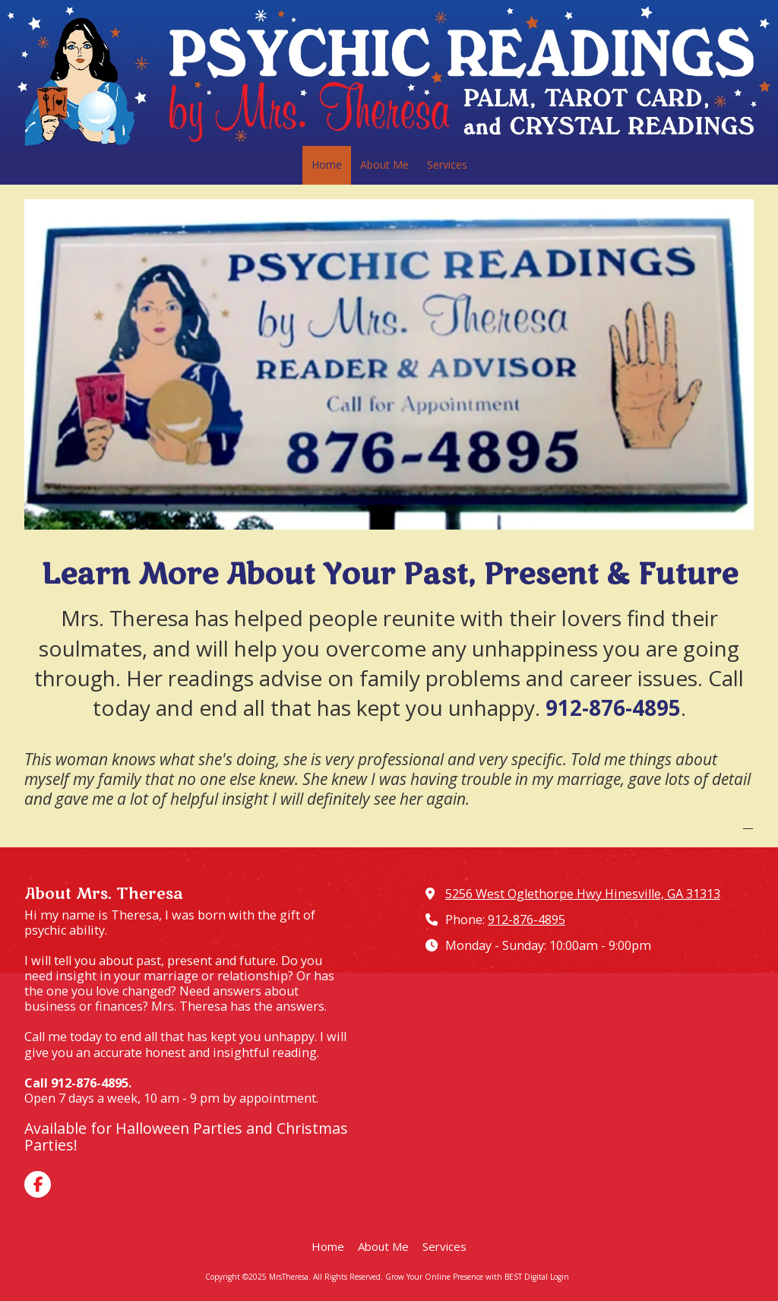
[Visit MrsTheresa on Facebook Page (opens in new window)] (37, 1184)
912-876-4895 (526, 919)
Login (559, 1276)
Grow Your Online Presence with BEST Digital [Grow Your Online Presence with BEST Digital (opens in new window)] (466, 1276)
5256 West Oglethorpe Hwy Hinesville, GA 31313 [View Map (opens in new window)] (582, 893)
